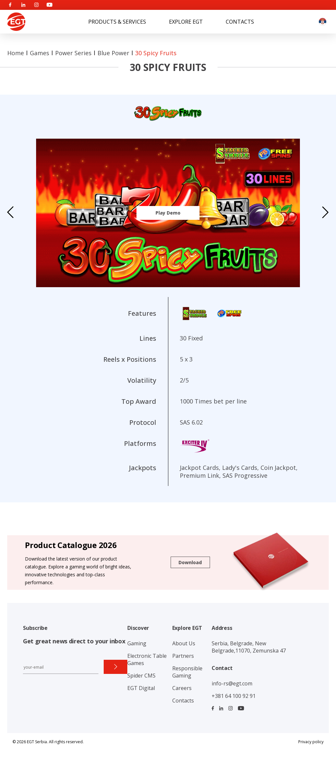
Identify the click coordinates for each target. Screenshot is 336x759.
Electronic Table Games (147, 659)
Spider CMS (141, 675)
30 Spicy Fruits (156, 53)
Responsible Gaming (187, 672)
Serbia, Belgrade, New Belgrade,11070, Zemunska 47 (249, 647)
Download (190, 562)
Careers (182, 688)
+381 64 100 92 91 (234, 696)
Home (15, 53)
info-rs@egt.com (232, 683)
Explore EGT (186, 22)
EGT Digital (141, 688)
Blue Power (113, 53)
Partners (183, 655)
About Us (183, 643)
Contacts (240, 22)
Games (39, 53)
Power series (73, 53)
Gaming (136, 643)
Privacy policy (311, 742)
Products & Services (117, 22)
